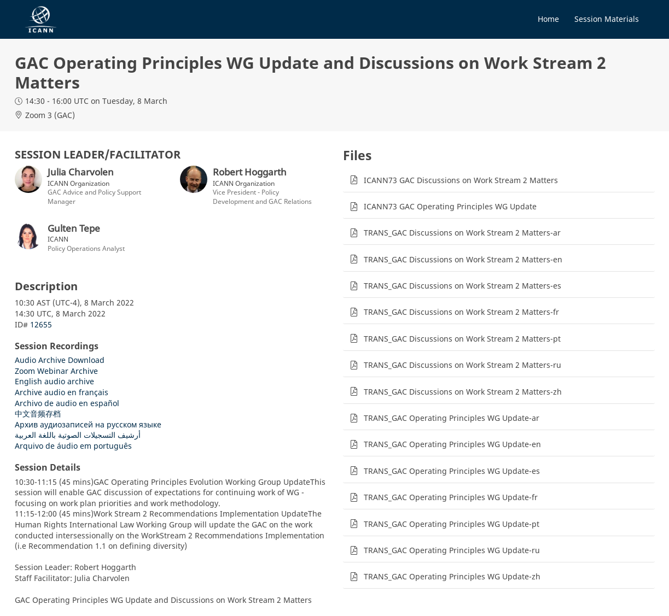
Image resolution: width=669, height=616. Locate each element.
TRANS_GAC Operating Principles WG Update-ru (452, 550)
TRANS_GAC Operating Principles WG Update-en (452, 444)
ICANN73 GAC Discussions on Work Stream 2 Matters (461, 180)
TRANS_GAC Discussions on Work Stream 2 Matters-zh (463, 391)
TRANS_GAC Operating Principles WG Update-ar (451, 418)
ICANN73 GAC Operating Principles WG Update (450, 206)
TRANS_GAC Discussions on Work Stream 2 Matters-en (463, 259)
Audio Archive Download (59, 360)
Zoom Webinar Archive (56, 371)
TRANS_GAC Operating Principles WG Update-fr (451, 497)
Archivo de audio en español (67, 403)
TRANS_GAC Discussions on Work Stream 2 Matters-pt (462, 338)
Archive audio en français (61, 392)
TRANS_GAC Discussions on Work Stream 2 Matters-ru (462, 365)
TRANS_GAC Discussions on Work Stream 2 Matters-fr (461, 312)
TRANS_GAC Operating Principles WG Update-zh (452, 576)
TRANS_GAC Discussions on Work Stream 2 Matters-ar (462, 232)
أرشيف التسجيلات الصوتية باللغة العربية (78, 435)
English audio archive (54, 381)
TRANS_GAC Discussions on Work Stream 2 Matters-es (462, 285)
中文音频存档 (38, 413)
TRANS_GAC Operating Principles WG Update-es (452, 471)
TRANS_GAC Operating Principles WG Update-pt (451, 524)
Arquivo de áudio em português (73, 446)
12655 (41, 324)
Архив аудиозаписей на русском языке (88, 424)
